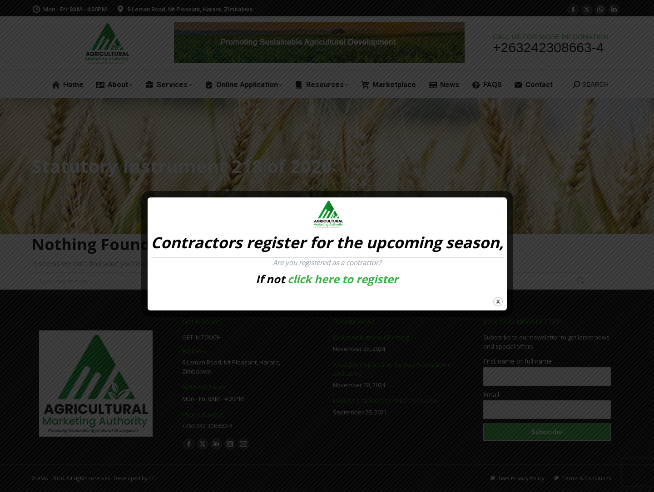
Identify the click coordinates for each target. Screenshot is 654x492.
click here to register (342, 278)
